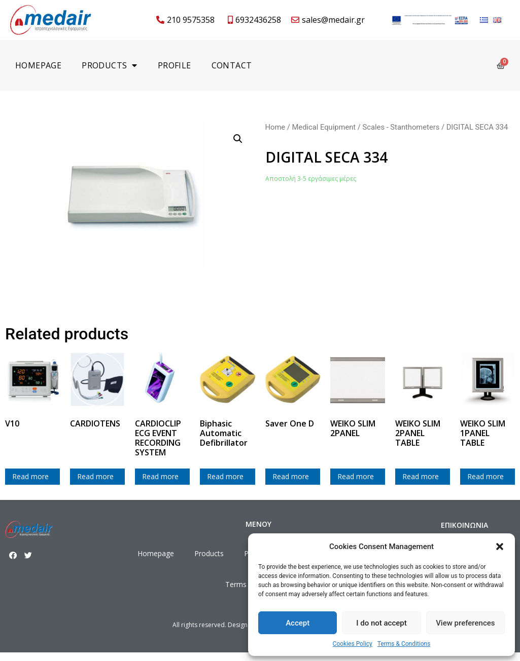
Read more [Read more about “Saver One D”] (290, 476)
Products (109, 65)
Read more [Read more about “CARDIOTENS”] (95, 476)
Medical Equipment (324, 127)
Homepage (38, 65)
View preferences (465, 623)
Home (275, 127)
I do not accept (381, 623)
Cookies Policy (352, 643)
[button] (500, 546)
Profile (174, 65)
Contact (232, 65)
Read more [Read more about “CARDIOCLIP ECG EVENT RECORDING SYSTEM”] (160, 476)
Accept (297, 623)
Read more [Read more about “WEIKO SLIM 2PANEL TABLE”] (420, 476)
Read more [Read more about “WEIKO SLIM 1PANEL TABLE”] (485, 476)
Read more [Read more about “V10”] (30, 476)
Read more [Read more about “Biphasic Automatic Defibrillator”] (225, 476)
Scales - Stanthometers (401, 127)
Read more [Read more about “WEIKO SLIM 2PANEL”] (355, 476)
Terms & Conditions (404, 643)
